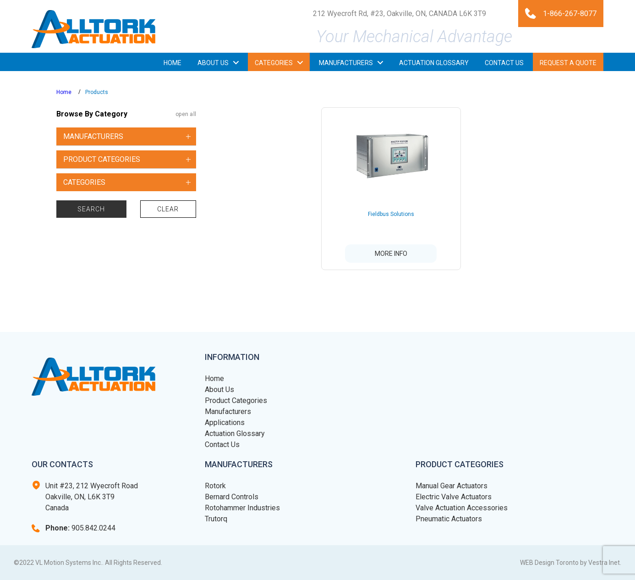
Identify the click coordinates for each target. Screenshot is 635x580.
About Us (219, 389)
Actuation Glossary (235, 433)
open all (185, 114)
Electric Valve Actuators (454, 496)
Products (96, 92)
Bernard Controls (231, 496)
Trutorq (216, 518)
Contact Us (222, 444)
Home (63, 92)
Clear (168, 209)
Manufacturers (228, 411)
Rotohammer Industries (242, 507)
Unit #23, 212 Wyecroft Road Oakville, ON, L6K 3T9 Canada (91, 496)
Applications (225, 422)
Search (91, 209)
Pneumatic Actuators (449, 518)
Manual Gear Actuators (451, 485)
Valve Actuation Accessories (462, 507)
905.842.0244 (80, 528)
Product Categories (236, 400)
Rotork (215, 485)
